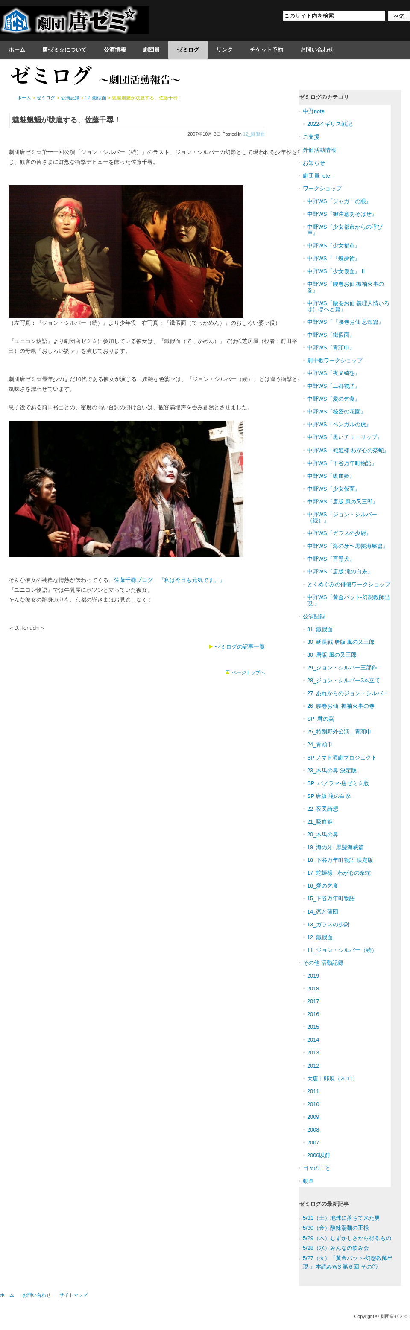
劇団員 (151, 50)
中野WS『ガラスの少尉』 (339, 533)
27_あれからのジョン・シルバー (347, 693)
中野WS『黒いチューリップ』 (345, 437)
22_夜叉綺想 (322, 809)
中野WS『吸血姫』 (331, 476)
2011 (313, 1091)
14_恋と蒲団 (322, 911)
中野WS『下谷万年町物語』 (342, 463)
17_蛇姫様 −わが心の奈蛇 (339, 873)
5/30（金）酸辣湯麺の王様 (336, 1228)
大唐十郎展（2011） (332, 1078)
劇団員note (316, 175)
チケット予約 (266, 50)
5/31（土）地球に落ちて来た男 (341, 1218)
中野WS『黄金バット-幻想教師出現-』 (348, 600)
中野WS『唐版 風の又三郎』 (342, 501)
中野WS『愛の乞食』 (333, 399)
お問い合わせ (317, 50)
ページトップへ (248, 672)
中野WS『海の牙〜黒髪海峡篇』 (347, 546)
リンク (224, 50)
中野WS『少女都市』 (333, 245)
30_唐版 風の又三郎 (332, 655)
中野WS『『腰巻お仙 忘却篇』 (345, 322)
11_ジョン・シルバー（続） (342, 950)
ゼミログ (188, 50)
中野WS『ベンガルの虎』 (339, 424)
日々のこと (317, 1168)
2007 (313, 1142)
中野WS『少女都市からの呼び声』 (345, 230)
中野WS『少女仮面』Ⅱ (336, 271)
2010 (313, 1104)
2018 (313, 988)
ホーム (17, 50)
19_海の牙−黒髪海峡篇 (335, 847)
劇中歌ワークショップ (335, 360)
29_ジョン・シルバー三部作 (342, 667)
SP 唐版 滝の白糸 (329, 796)
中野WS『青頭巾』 (331, 347)
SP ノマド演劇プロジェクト (342, 757)
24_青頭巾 (320, 744)
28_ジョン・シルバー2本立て (343, 680)
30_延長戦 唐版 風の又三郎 (341, 642)
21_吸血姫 (320, 821)
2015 (313, 1027)
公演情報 (115, 50)
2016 (313, 1014)
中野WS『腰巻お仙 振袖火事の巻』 (345, 287)
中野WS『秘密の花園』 (336, 411)
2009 (313, 1117)
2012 (313, 1065)
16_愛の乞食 (322, 885)
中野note (314, 111)
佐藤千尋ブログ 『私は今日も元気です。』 (169, 580)
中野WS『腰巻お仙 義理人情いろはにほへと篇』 (348, 306)
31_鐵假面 (320, 629)
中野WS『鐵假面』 (331, 335)
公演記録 (70, 97)
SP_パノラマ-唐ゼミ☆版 (338, 783)
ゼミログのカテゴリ (324, 97)
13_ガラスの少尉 (328, 924)
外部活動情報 (319, 150)
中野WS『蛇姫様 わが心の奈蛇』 (348, 450)
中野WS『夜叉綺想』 (333, 373)
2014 (313, 1039)
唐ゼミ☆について (64, 50)
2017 (313, 1001)
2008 (313, 1129)
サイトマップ (73, 1295)
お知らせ (314, 163)
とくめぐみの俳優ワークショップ (348, 584)
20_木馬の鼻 (322, 834)
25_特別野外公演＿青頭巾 (339, 731)
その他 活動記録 (323, 963)
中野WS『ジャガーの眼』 (339, 201)
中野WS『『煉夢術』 (333, 258)
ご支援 (311, 137)
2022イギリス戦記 (329, 124)
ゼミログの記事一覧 (240, 646)
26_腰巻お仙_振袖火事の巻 (341, 706)
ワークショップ (322, 188)
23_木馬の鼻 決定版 (332, 770)
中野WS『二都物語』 (333, 386)
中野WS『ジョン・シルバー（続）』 (342, 517)
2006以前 (318, 1155)
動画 (308, 1181)
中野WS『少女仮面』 (333, 489)
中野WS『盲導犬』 (331, 559)
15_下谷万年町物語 (331, 898)
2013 (313, 1052)
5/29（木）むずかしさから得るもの (347, 1238)
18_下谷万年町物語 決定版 (340, 860)
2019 (313, 975)
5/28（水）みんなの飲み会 (336, 1248)
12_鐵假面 (254, 134)
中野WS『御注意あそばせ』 (342, 214)
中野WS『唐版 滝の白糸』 (340, 571)
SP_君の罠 (320, 719)
